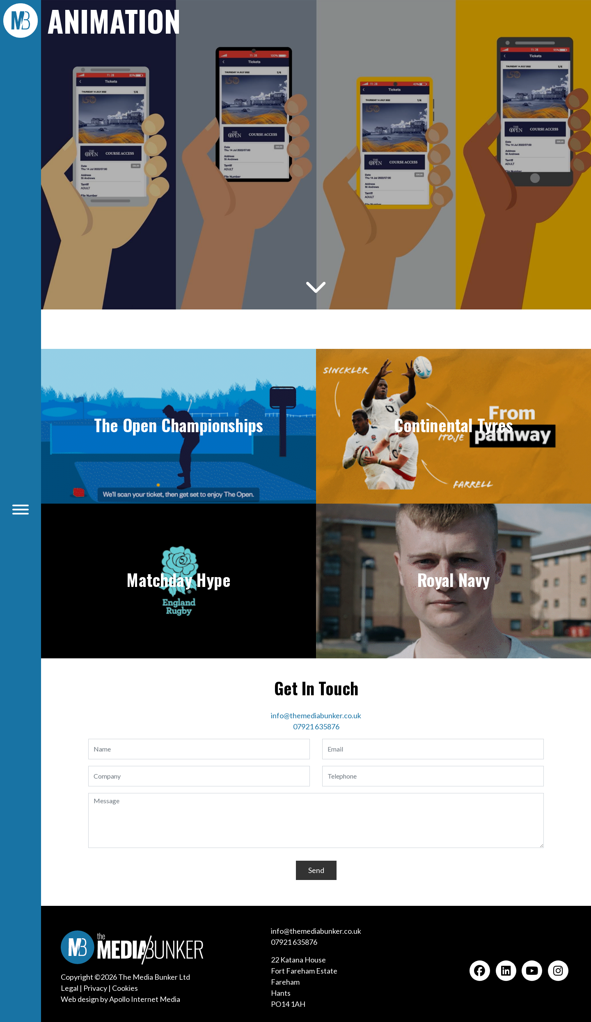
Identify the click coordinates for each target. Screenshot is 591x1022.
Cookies (125, 987)
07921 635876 (316, 726)
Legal (69, 987)
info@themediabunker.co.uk (316, 715)
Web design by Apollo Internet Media (120, 999)
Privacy (95, 987)
